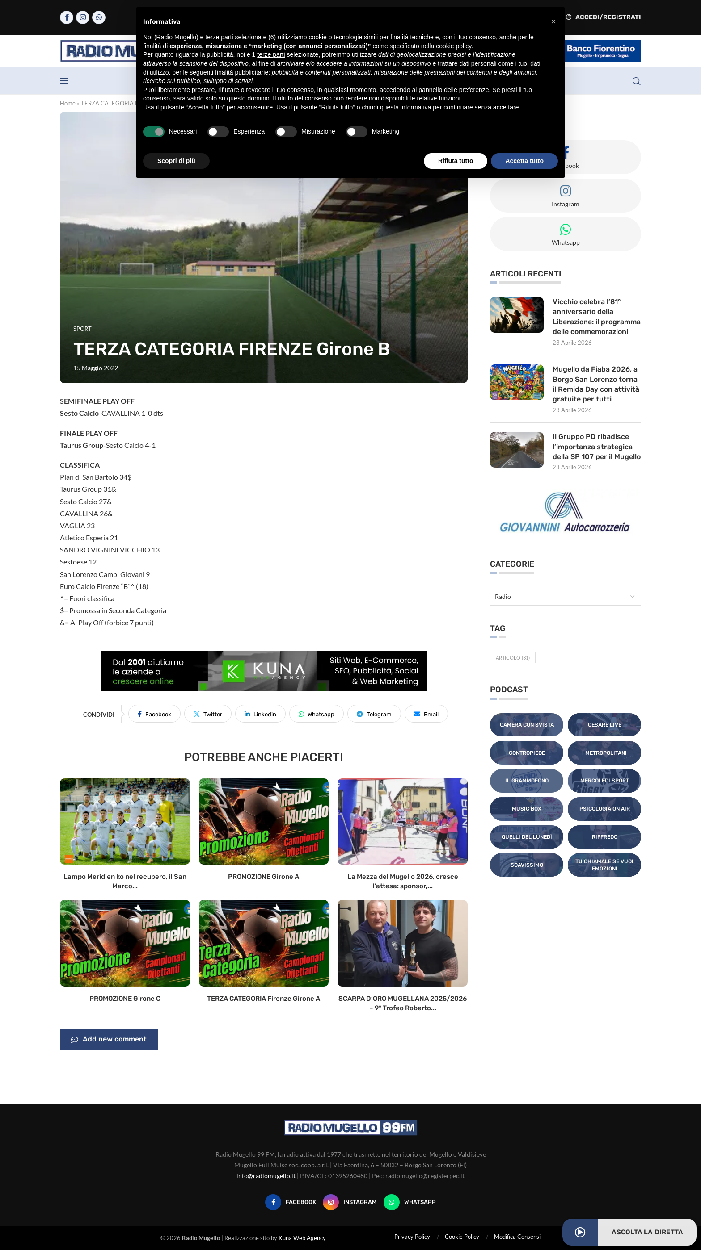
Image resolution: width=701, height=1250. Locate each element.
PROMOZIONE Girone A (263, 877)
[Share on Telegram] (374, 714)
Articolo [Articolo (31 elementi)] (513, 658)
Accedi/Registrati (603, 17)
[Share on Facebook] (154, 714)
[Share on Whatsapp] (316, 714)
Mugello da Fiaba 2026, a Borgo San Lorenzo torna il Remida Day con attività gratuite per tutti (596, 384)
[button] (553, 21)
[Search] (636, 81)
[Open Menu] (64, 81)
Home (68, 103)
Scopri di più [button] (176, 160)
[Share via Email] (426, 714)
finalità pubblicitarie (241, 72)
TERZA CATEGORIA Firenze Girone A (263, 999)
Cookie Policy (462, 1236)
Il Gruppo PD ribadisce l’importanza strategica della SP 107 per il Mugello (597, 446)
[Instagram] (82, 17)
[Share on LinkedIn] (260, 714)
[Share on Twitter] (208, 714)
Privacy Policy (412, 1236)
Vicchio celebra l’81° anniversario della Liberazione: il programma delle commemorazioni (597, 316)
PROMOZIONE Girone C (124, 999)
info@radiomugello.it (266, 1175)
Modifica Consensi (517, 1236)
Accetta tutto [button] (524, 160)
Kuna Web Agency (302, 1238)
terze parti (271, 54)
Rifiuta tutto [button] (455, 160)
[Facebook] (66, 17)
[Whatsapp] (99, 17)
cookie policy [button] (453, 46)
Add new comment (109, 1039)
